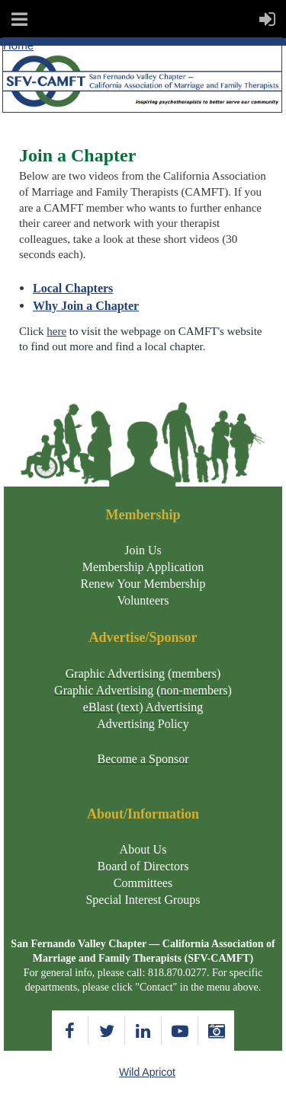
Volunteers (143, 600)
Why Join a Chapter (86, 305)
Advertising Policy (142, 723)
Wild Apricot (147, 1072)
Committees (143, 882)
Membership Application (143, 566)
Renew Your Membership (143, 583)
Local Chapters (73, 288)
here (56, 331)
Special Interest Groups (142, 899)
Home (18, 45)
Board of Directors (143, 866)
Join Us (142, 550)
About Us (143, 849)
